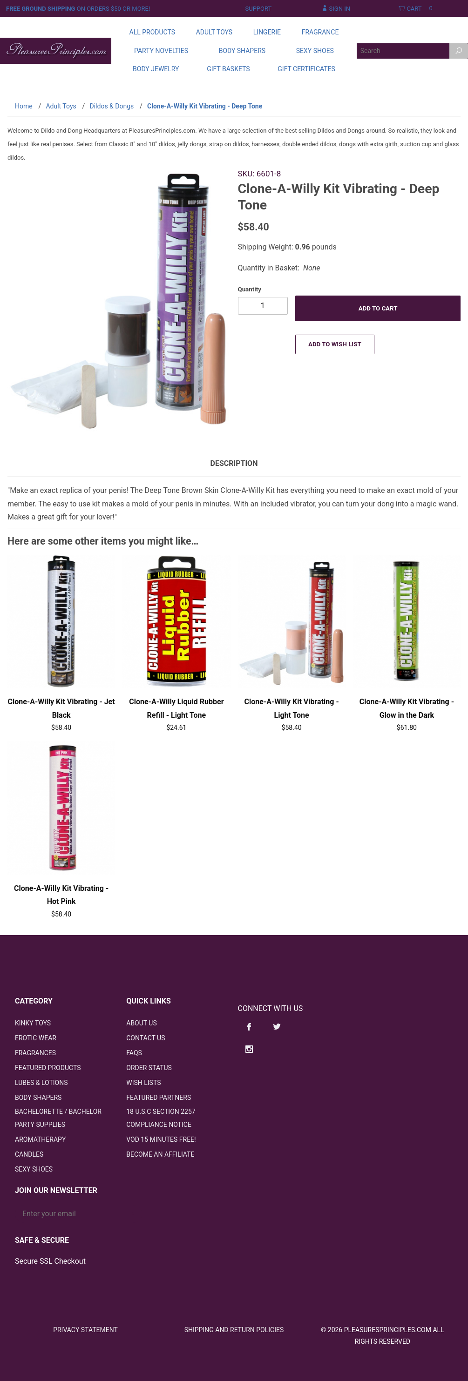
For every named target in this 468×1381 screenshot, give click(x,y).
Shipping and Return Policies (234, 1330)
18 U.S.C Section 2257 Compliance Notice (160, 1118)
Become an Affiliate (160, 1155)
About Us (141, 1023)
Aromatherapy (40, 1140)
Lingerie (267, 32)
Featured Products (48, 1068)
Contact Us (145, 1038)
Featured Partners (158, 1098)
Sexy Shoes (315, 50)
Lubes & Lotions (41, 1083)
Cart (418, 8)
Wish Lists (143, 1083)
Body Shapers (242, 50)
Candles (29, 1155)
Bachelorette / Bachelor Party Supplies (58, 1118)
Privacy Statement (85, 1330)
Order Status (149, 1068)
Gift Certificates (306, 69)
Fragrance (320, 32)
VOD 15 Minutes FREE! (161, 1140)
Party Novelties (161, 50)
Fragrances (35, 1053)
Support (258, 8)
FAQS (134, 1053)
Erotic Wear (35, 1038)
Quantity (249, 289)
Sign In (336, 8)
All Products (152, 32)
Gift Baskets (228, 69)
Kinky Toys (33, 1023)
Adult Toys (214, 32)
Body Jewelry (156, 69)
